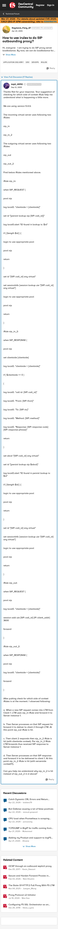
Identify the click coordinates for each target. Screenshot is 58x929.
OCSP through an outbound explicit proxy (30, 866)
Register (40, 5)
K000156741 (50, 21)
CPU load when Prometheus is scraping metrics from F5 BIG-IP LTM (29, 818)
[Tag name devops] (35, 62)
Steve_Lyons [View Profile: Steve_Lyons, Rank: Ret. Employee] (28, 908)
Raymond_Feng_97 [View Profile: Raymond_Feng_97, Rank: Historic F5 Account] (21, 28)
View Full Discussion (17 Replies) (16, 77)
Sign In (50, 5)
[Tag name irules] (44, 62)
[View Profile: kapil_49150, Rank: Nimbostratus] (6, 86)
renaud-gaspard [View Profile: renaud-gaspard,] (30, 812)
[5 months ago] (15, 879)
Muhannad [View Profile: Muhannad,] (27, 831)
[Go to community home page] (21, 5)
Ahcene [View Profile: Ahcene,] (25, 841)
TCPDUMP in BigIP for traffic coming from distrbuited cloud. (30, 828)
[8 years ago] (14, 869)
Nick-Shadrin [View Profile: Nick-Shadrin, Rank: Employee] (28, 879)
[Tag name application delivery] (13, 62)
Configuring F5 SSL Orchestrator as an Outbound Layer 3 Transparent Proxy (28, 904)
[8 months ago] (15, 888)
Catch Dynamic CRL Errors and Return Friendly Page (28, 799)
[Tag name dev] (27, 62)
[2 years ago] (14, 898)
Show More (9, 54)
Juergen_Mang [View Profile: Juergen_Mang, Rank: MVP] (29, 888)
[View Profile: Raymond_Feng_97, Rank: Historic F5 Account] (6, 29)
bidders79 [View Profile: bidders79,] (27, 802)
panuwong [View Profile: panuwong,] (27, 822)
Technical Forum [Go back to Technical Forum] (10, 14)
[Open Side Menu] (4, 5)
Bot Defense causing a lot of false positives (31, 809)
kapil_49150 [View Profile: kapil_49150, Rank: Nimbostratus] (17, 84)
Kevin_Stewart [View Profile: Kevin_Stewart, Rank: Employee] (28, 869)
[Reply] (51, 68)
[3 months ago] (15, 802)
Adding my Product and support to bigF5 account (30, 837)
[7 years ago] (14, 908)
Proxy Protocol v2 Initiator (22, 895)
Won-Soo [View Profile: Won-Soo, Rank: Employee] (26, 898)
